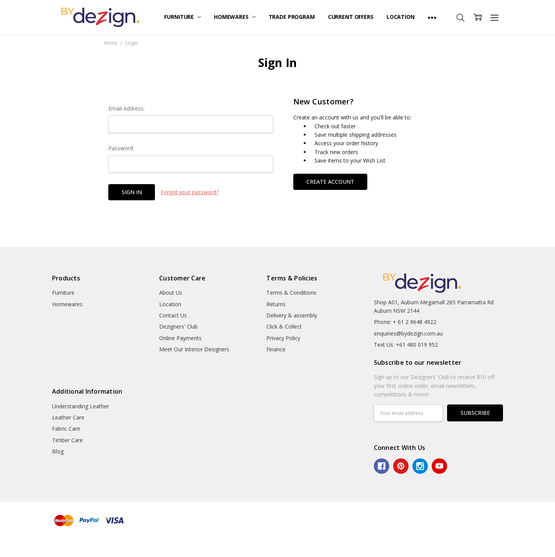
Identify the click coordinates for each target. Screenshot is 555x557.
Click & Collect (284, 326)
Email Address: (126, 108)
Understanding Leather (80, 406)
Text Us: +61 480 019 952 (406, 344)
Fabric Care (66, 428)
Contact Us (173, 315)
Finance (276, 349)
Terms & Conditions (291, 292)
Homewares (235, 16)
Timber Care (67, 440)
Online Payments (180, 338)
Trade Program (292, 16)
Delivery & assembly (291, 315)
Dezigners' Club (178, 326)
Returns (276, 304)
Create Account (330, 181)
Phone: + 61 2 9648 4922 (405, 321)
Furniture (182, 16)
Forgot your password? (190, 192)
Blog (58, 451)
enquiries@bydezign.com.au (408, 333)
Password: (121, 148)
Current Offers (350, 16)
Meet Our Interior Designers (194, 349)
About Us (170, 292)
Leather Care (68, 417)
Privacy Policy (283, 338)
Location (401, 16)
